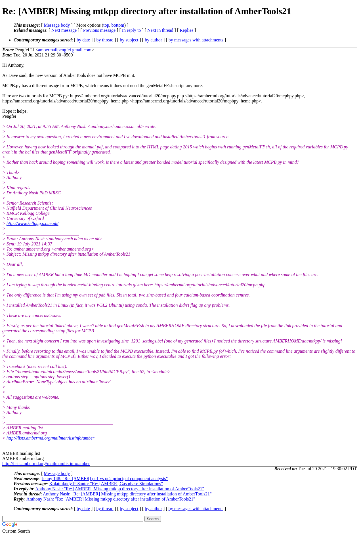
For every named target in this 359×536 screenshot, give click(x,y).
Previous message (99, 30)
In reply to (131, 30)
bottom (117, 25)
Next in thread (160, 30)
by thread (105, 39)
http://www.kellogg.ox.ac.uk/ (32, 223)
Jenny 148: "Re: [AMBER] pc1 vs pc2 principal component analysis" (105, 478)
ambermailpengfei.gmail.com (64, 49)
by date (83, 39)
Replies (186, 30)
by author (153, 39)
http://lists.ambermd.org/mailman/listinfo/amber (51, 438)
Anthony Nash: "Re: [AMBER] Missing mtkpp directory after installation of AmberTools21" (119, 488)
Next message (64, 30)
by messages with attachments (196, 39)
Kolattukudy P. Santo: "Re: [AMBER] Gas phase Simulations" (106, 483)
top (106, 25)
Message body (57, 25)
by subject (129, 39)
